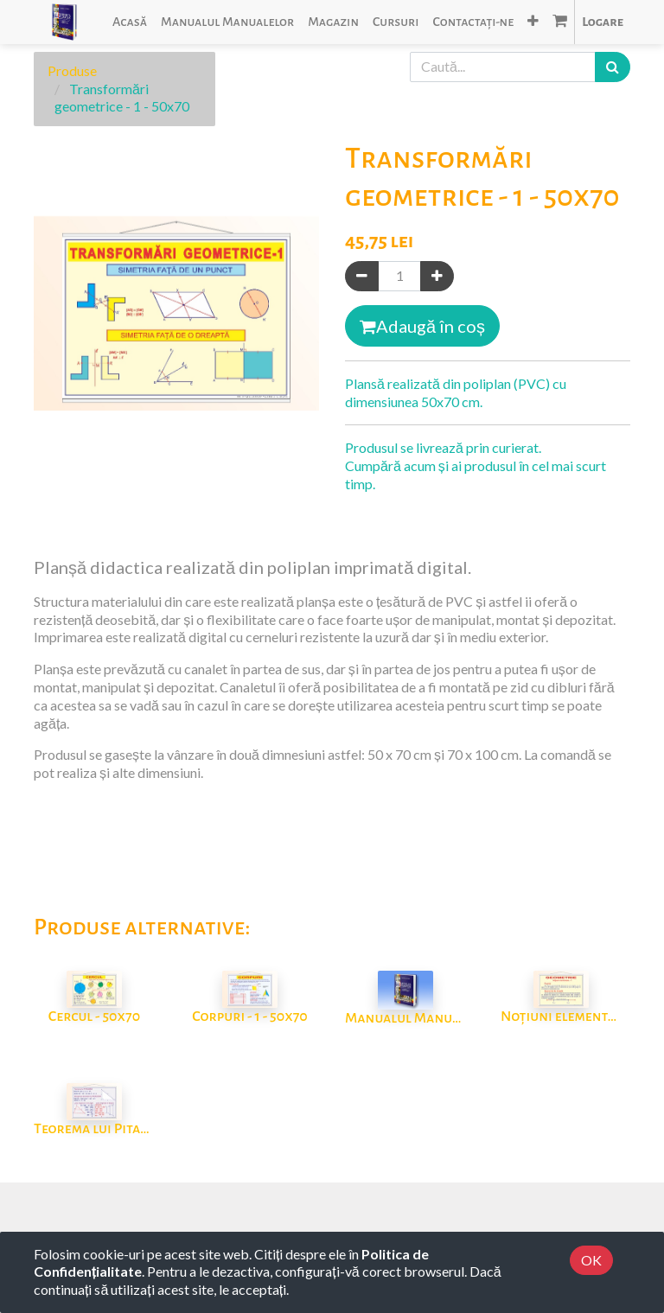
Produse (72, 70)
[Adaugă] (437, 276)
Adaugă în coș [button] (422, 326)
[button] (533, 22)
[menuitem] (129, 22)
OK (591, 1260)
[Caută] (612, 67)
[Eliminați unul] (362, 276)
